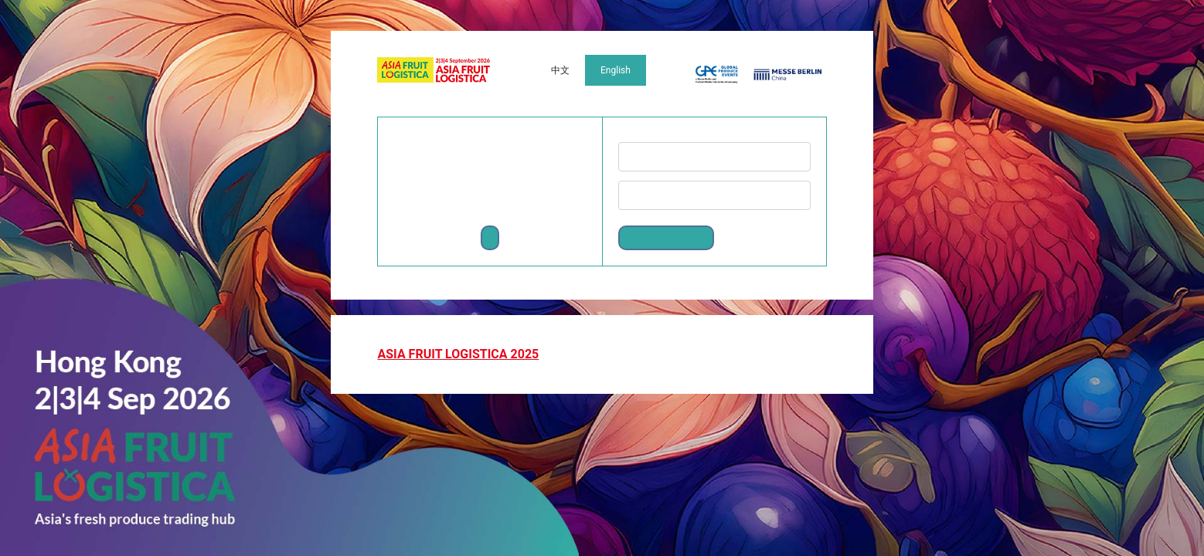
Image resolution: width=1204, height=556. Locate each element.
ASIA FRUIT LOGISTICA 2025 (458, 354)
